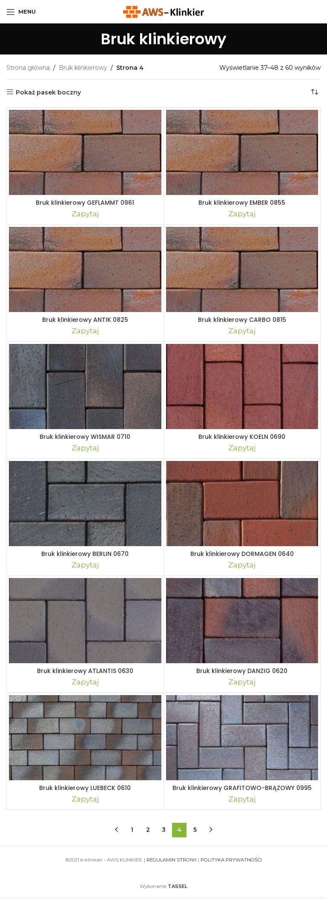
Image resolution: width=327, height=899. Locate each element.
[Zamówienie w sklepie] (314, 92)
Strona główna (28, 68)
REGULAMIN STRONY (171, 860)
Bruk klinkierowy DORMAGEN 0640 (242, 554)
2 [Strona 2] (148, 829)
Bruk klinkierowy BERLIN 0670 (85, 554)
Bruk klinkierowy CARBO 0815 (242, 319)
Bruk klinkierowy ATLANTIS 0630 (85, 671)
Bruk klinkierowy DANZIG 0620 (241, 671)
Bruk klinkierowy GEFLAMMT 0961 (85, 202)
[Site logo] (163, 11)
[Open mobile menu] (21, 11)
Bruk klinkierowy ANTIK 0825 (85, 319)
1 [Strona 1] (132, 829)
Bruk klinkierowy (83, 68)
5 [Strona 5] (195, 829)
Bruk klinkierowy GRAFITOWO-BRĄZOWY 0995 (242, 788)
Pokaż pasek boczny (48, 92)
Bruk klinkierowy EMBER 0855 (241, 202)
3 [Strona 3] (164, 829)
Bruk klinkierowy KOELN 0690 (241, 436)
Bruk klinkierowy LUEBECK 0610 (85, 788)
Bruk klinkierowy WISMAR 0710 (85, 436)
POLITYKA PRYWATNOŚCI (231, 860)
